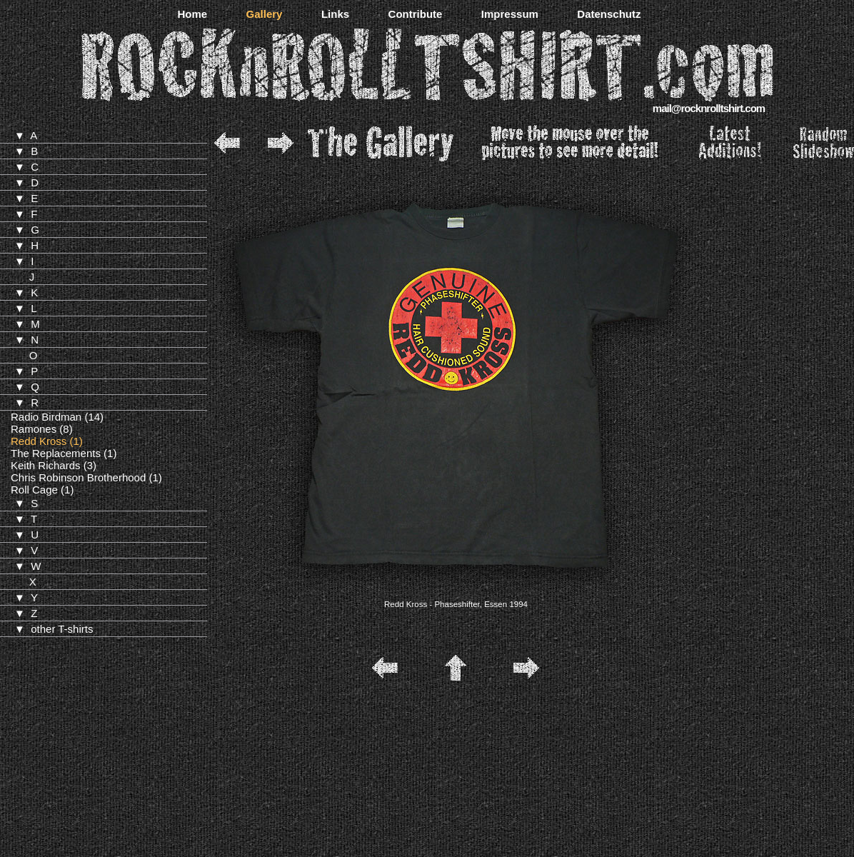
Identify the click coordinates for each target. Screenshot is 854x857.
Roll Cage (34, 489)
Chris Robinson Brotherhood (78, 477)
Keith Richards (46, 465)
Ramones (33, 429)
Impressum (509, 14)
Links (335, 14)
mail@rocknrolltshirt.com (709, 108)
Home (192, 14)
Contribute (415, 14)
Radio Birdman (46, 417)
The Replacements (56, 453)
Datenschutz (608, 14)
